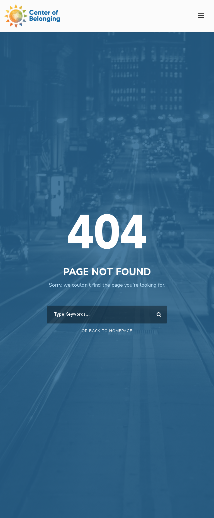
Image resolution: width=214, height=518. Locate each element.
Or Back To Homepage (107, 331)
